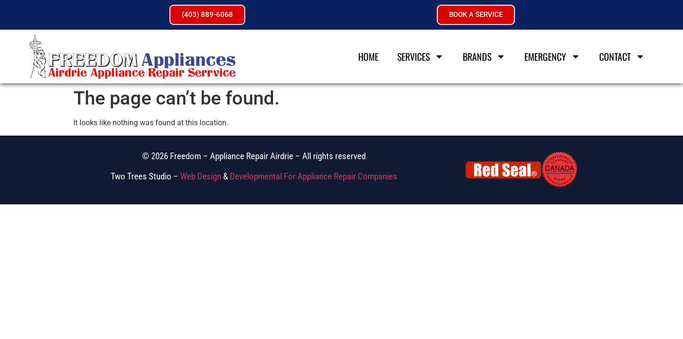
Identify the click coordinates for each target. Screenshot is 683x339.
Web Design (200, 176)
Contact (622, 56)
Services (420, 56)
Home (368, 56)
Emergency (552, 56)
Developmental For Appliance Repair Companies (313, 176)
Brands (484, 56)
